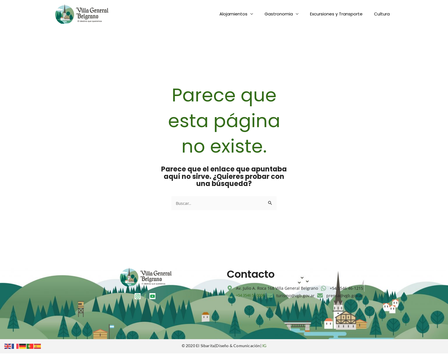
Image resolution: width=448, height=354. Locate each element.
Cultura (383, 14)
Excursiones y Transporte (340, 14)
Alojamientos (243, 14)
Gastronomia (286, 14)
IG (264, 346)
